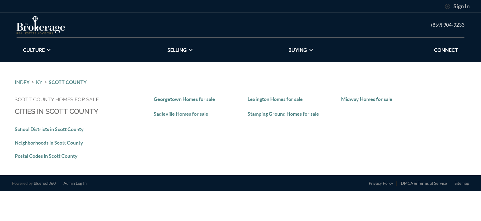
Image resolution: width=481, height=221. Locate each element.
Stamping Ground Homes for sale (283, 113)
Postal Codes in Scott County (46, 156)
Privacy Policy (381, 183)
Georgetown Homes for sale (184, 99)
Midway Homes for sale (366, 99)
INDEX (22, 82)
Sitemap (462, 183)
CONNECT (446, 50)
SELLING (180, 50)
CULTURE (37, 50)
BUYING (300, 50)
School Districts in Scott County (49, 129)
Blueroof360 (45, 183)
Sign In (457, 6)
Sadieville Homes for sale (181, 113)
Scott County (68, 82)
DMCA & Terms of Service (424, 183)
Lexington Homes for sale (275, 99)
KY (39, 82)
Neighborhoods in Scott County (49, 142)
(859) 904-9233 (447, 25)
